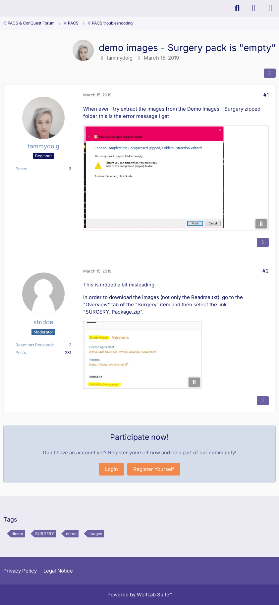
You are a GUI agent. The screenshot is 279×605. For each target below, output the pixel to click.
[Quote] (263, 242)
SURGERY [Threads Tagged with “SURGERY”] (44, 533)
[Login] (253, 8)
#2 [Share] (265, 271)
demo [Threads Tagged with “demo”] (71, 533)
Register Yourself (153, 469)
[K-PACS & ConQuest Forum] (3, 8)
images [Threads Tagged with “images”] (95, 533)
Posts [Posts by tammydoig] (21, 168)
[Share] (270, 73)
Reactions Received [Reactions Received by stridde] (34, 344)
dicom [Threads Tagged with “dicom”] (17, 533)
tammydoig (120, 58)
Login (111, 469)
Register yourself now (134, 452)
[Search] (237, 8)
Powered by (139, 594)
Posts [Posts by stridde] (21, 352)
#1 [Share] (266, 95)
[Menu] (270, 8)
